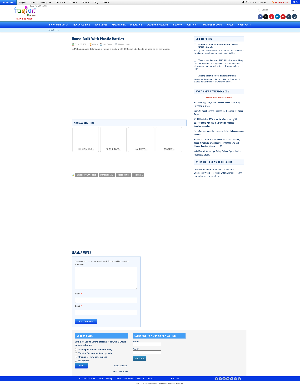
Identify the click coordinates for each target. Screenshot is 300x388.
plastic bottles (123, 175)
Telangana (138, 175)
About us (82, 378)
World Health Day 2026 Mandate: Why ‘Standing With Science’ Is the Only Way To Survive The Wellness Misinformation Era (216, 122)
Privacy (109, 378)
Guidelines (128, 378)
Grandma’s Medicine (157, 24)
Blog (96, 2)
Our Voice (60, 2)
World (208, 173)
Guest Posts (244, 24)
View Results (120, 365)
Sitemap (140, 378)
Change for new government (92, 357)
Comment (80, 264)
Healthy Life (45, 2)
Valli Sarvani (108, 44)
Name (78, 294)
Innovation (136, 24)
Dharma (85, 2)
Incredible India (81, 24)
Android (175, 378)
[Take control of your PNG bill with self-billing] (195, 60)
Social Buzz (101, 24)
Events (106, 2)
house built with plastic (86, 175)
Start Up (177, 24)
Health (239, 173)
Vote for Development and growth (95, 353)
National (230, 169)
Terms (118, 378)
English (22, 2)
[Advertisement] (151, 13)
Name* (147, 343)
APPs (295, 2)
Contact (150, 378)
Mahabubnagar (106, 175)
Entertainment (228, 173)
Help (101, 378)
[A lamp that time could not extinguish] (195, 76)
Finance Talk (119, 24)
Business (198, 173)
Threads (73, 2)
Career (92, 378)
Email (78, 306)
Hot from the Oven (58, 24)
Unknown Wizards (212, 24)
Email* (147, 351)
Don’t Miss (192, 24)
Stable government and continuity (95, 349)
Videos (230, 24)
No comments (124, 44)
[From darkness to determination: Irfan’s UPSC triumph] (195, 44)
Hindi (32, 2)
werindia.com (205, 169)
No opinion (83, 360)
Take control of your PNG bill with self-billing (220, 60)
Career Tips (53, 29)
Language (255, 2)
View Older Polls (120, 371)
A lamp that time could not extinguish (217, 76)
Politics (216, 173)
